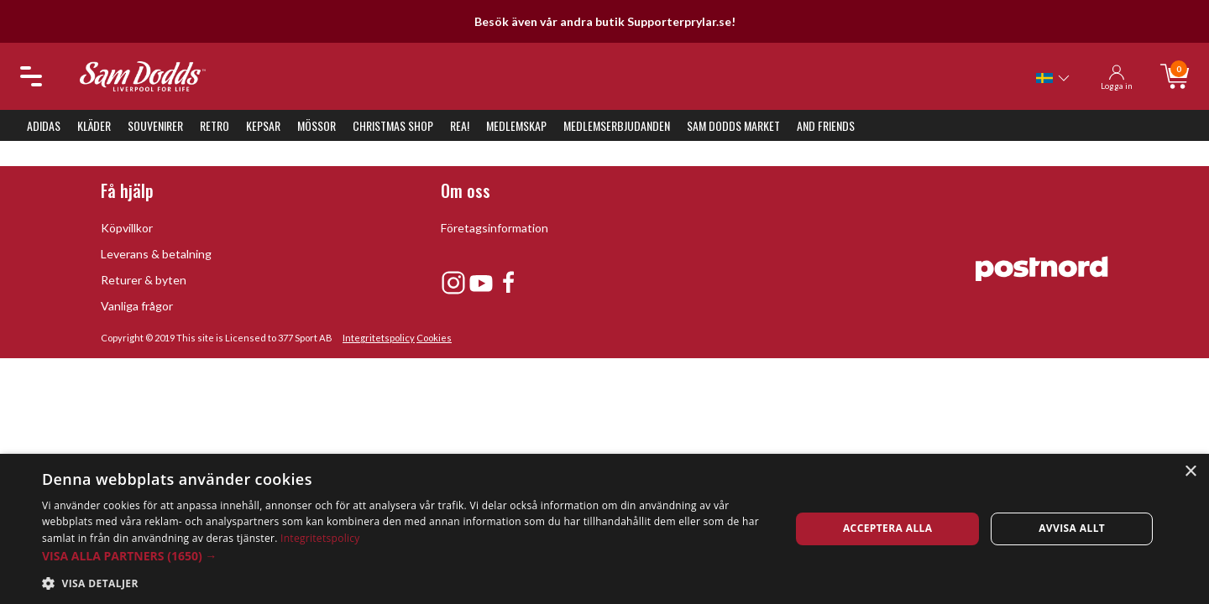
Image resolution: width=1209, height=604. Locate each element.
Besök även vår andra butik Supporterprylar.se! (604, 21)
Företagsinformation (494, 228)
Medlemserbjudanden (616, 125)
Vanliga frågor (137, 306)
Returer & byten (143, 280)
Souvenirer (155, 125)
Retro (214, 125)
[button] (405, 556)
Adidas (43, 125)
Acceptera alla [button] (888, 528)
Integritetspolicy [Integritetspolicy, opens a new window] (320, 538)
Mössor (316, 125)
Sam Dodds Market (733, 125)
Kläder (94, 125)
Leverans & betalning (156, 254)
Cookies (434, 337)
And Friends (826, 125)
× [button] (1190, 472)
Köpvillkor (127, 228)
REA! (459, 125)
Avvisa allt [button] (1072, 528)
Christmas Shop (393, 125)
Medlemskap (516, 125)
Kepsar (263, 125)
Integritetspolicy (379, 337)
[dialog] (604, 529)
